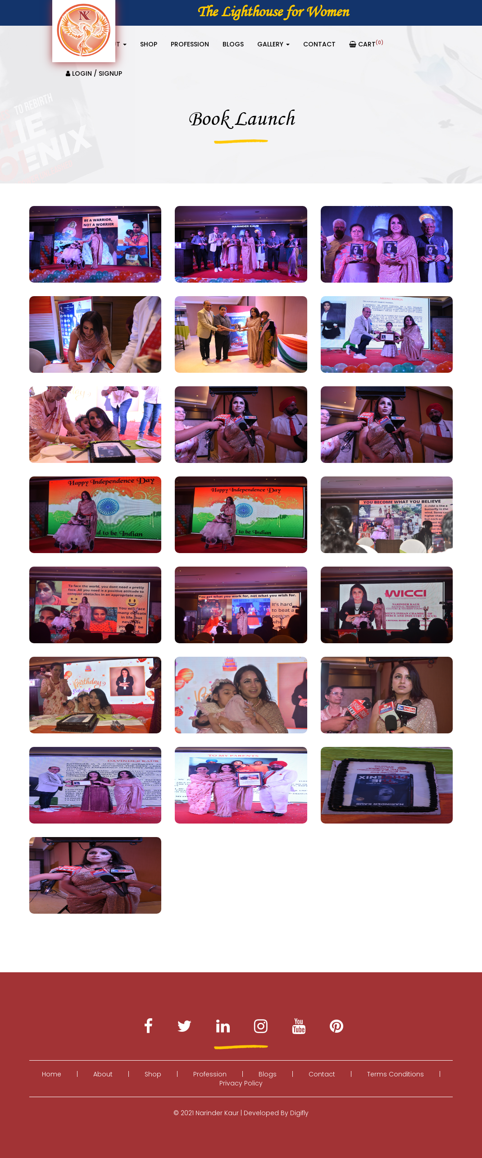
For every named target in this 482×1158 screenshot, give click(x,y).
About (103, 1074)
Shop (148, 44)
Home (51, 1074)
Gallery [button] (273, 44)
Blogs (233, 44)
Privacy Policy (241, 1083)
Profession (190, 44)
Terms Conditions (395, 1074)
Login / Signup (94, 73)
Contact (319, 44)
